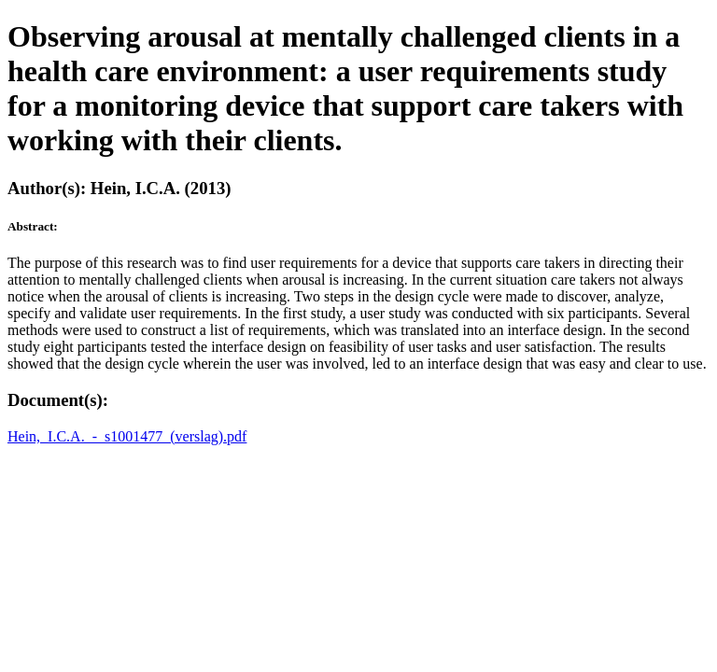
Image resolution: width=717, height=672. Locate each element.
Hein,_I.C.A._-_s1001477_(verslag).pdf (126, 436)
